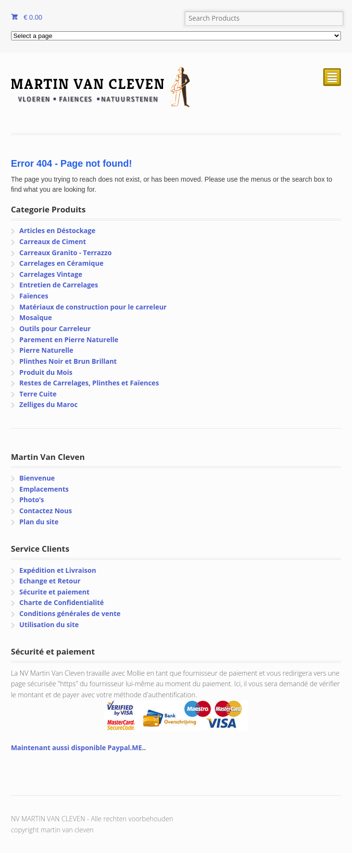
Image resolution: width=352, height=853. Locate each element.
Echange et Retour (50, 580)
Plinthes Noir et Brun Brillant (68, 361)
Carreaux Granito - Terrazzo (65, 252)
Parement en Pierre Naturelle (68, 339)
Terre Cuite (38, 393)
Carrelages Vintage (50, 274)
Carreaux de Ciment (52, 241)
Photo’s (31, 499)
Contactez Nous (45, 510)
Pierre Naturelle (46, 350)
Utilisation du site (49, 624)
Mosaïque (35, 317)
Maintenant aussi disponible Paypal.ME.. (78, 747)
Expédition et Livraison (57, 570)
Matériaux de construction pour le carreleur (92, 306)
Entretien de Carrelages (58, 284)
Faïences (33, 295)
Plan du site (39, 521)
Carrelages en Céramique (61, 263)
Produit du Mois (45, 372)
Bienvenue (37, 477)
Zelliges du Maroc (48, 404)
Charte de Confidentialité (61, 602)
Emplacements (44, 489)
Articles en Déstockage (57, 230)
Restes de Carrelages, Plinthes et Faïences (89, 382)
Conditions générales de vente (69, 613)
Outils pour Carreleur (55, 328)
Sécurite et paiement (54, 591)
